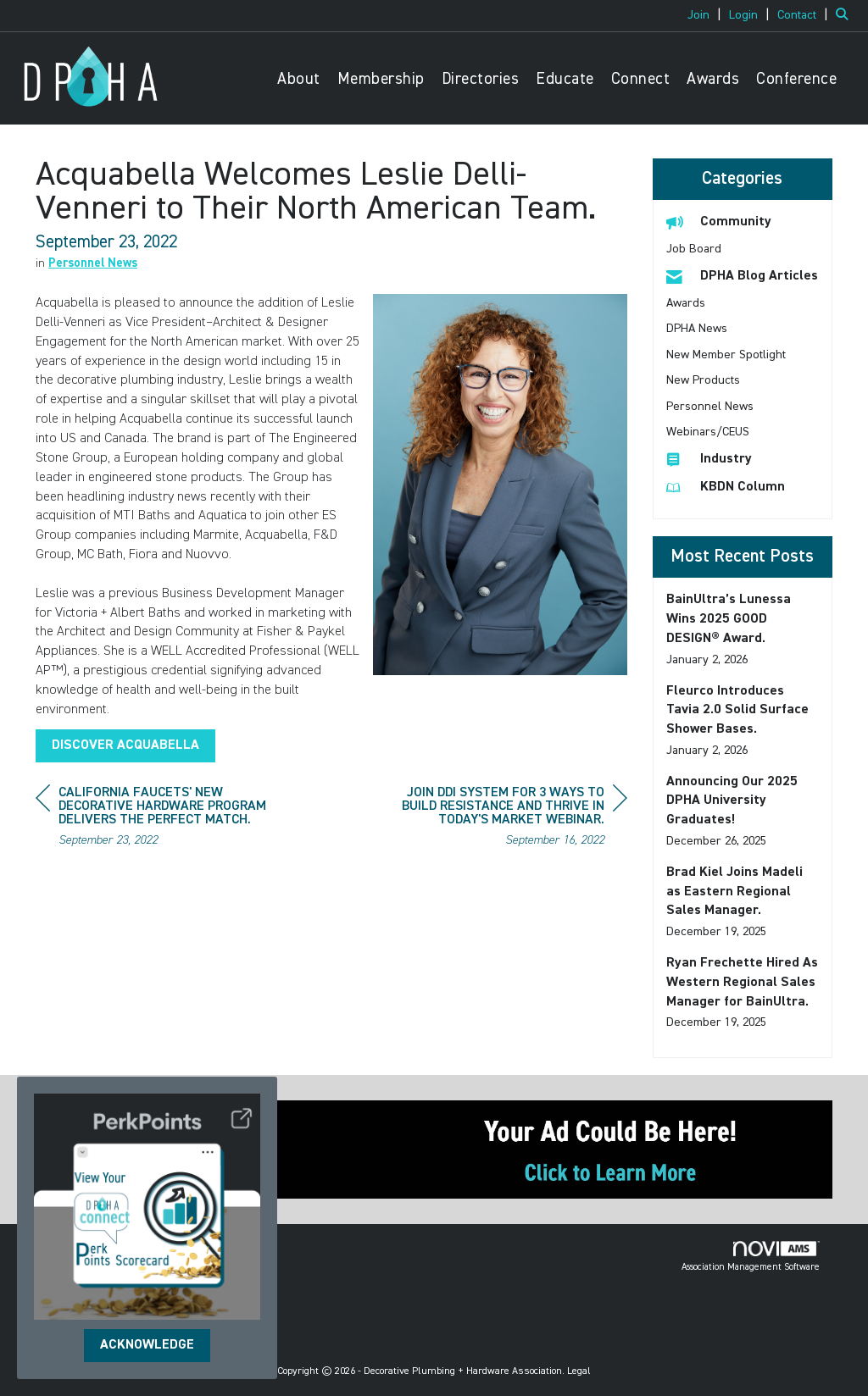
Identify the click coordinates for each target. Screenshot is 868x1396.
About (298, 79)
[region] (500, 819)
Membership (381, 79)
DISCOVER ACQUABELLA (125, 745)
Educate (565, 79)
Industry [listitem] (709, 459)
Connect (640, 79)
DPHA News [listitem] (696, 329)
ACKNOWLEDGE (147, 1345)
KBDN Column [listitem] (725, 487)
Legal (579, 1371)
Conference (796, 79)
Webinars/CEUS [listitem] (707, 432)
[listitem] (706, 15)
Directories (481, 79)
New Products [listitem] (703, 380)
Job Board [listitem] (693, 249)
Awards (713, 79)
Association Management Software (751, 1256)
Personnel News (92, 263)
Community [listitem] (718, 221)
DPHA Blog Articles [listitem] (742, 276)
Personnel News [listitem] (710, 407)
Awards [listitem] (685, 303)
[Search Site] (845, 15)
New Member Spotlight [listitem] (726, 355)
